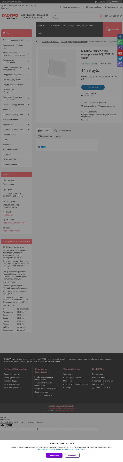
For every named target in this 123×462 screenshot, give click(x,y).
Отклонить (72, 455)
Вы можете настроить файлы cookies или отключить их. (60, 450)
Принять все (54, 455)
